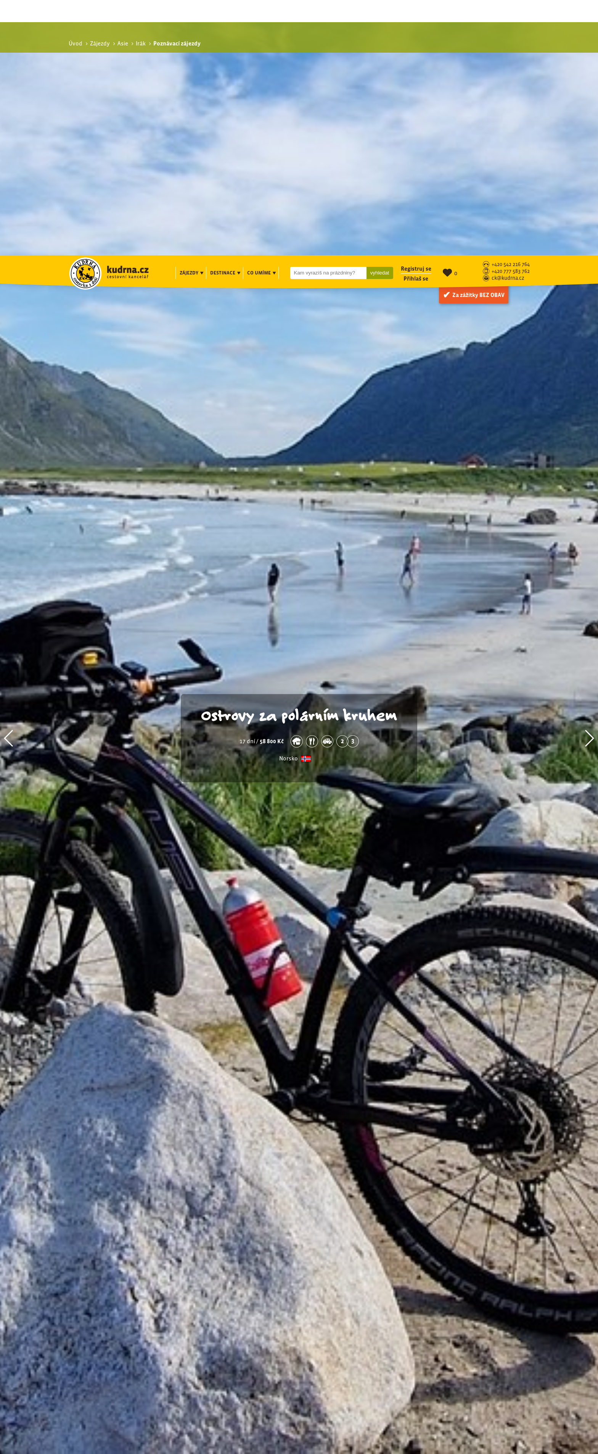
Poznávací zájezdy (454, 1278)
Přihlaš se (415, 23)
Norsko (288, 522)
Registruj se (416, 13)
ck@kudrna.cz (508, 23)
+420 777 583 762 (511, 16)
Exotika (445, 1286)
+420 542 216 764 (511, 9)
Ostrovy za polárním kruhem (299, 478)
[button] (9, 501)
